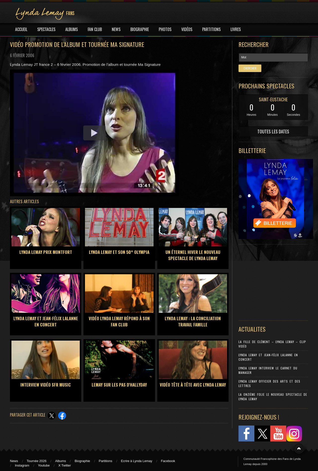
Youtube (44, 465)
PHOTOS (165, 29)
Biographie (82, 461)
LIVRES (236, 29)
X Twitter (64, 465)
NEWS (116, 29)
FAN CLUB (95, 29)
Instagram (22, 465)
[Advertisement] (270, 281)
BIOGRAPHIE (139, 29)
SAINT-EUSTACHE (273, 99)
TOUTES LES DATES (273, 131)
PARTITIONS (211, 29)
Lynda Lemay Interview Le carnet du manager (267, 370)
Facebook (168, 461)
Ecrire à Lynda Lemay (136, 461)
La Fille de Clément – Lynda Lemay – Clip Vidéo (272, 344)
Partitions (105, 461)
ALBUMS (71, 29)
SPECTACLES (46, 29)
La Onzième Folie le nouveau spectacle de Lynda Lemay (272, 396)
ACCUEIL (21, 29)
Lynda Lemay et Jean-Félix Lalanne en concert (268, 357)
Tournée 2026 (37, 461)
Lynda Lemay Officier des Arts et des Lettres (269, 383)
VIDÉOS (186, 29)
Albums (60, 461)
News (14, 461)
